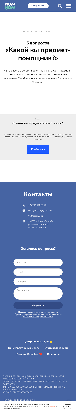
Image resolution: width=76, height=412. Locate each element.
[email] (38, 272)
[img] (60, 6)
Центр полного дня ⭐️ (38, 341)
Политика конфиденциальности (19, 399)
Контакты (53, 354)
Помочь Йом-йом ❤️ (29, 354)
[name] (38, 262)
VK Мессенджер (35, 216)
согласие (52, 406)
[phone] (38, 281)
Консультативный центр (24, 348)
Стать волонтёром (56, 348)
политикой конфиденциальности (38, 317)
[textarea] (38, 293)
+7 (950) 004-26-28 (37, 205)
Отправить (38, 305)
